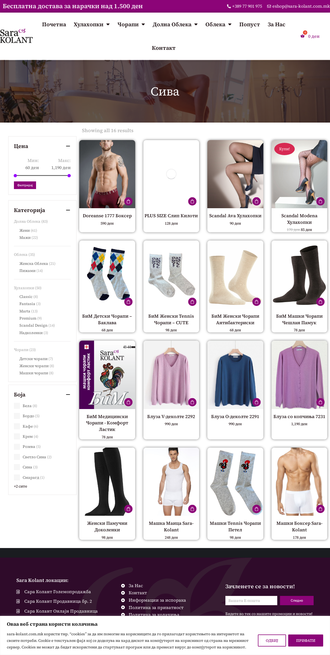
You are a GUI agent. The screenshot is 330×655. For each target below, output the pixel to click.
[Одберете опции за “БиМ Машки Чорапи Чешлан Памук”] (320, 302)
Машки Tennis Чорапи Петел (235, 525)
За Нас (276, 24)
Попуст (249, 24)
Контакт (164, 48)
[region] (165, 635)
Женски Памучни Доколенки (107, 525)
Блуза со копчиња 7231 (299, 419)
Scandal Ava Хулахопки (235, 218)
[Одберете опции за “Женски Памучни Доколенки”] (128, 509)
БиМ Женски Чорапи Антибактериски (235, 319)
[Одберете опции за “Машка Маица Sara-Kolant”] (192, 509)
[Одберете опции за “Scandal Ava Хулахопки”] (256, 201)
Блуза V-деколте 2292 (171, 416)
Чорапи (131, 24)
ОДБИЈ (272, 640)
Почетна (54, 24)
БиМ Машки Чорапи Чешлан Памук (299, 319)
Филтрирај (25, 185)
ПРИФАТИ (305, 640)
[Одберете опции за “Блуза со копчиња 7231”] (320, 402)
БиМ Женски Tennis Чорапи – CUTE (171, 319)
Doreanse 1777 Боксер (107, 215)
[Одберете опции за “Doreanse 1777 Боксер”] (128, 201)
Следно (297, 600)
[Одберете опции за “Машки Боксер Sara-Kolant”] (320, 509)
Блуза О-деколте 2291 (235, 416)
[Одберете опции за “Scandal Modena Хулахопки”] (320, 201)
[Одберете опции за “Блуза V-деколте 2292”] (192, 402)
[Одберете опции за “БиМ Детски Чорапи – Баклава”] (128, 302)
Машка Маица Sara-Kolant (171, 525)
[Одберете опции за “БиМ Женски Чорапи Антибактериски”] (256, 302)
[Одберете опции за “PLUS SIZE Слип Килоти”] (192, 201)
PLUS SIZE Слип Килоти (171, 218)
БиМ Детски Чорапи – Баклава (107, 319)
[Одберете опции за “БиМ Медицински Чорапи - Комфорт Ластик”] (128, 402)
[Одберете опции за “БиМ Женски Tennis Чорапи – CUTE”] (192, 302)
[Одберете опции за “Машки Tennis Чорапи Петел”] (256, 509)
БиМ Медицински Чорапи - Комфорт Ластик (107, 422)
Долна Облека (175, 24)
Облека (218, 24)
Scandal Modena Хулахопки (299, 218)
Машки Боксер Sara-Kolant (299, 525)
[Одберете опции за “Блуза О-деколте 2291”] (256, 402)
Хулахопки (92, 24)
